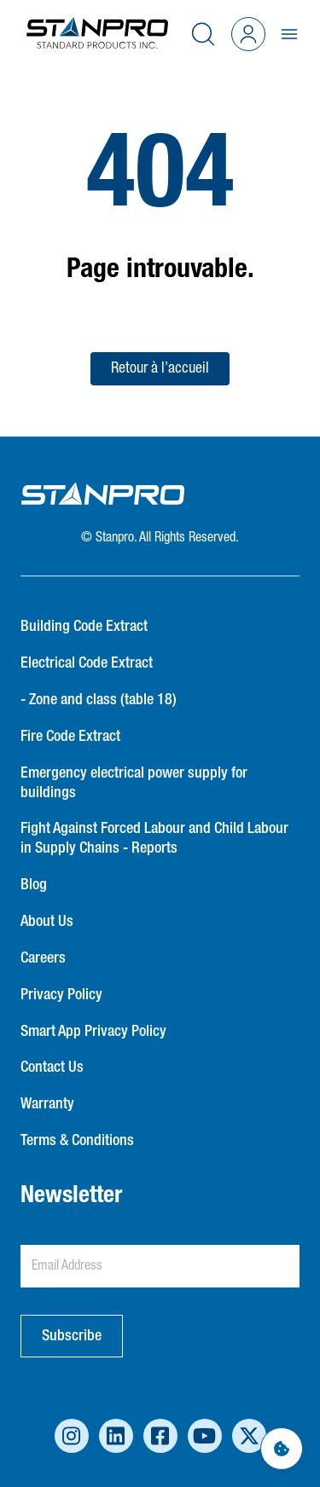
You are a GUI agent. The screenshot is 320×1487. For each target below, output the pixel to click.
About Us (46, 922)
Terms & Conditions (77, 1141)
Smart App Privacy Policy (93, 1032)
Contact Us (52, 1067)
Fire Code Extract (70, 737)
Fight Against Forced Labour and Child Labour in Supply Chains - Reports (154, 838)
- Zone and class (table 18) (98, 700)
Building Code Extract (84, 627)
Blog (33, 885)
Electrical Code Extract (86, 663)
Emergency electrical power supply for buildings (133, 783)
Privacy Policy (61, 995)
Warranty (47, 1104)
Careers (43, 958)
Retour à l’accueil (160, 368)
